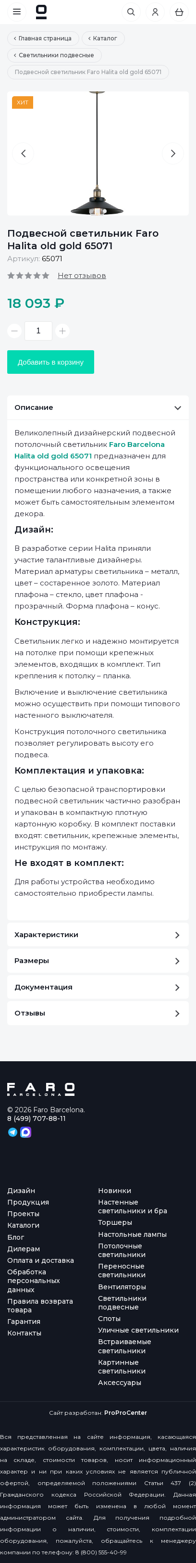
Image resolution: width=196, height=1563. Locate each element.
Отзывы (97, 1012)
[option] (98, 153)
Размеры (97, 960)
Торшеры (115, 1222)
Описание (97, 407)
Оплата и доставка (40, 1260)
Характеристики (97, 934)
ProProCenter (125, 1412)
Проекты (23, 1213)
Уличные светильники (138, 1330)
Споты (109, 1318)
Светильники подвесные (122, 1302)
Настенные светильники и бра (132, 1206)
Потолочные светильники (122, 1250)
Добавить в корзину (51, 362)
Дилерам (23, 1249)
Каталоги (23, 1225)
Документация (97, 986)
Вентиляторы (122, 1287)
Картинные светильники (122, 1366)
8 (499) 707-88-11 (36, 1118)
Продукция (28, 1202)
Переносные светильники (122, 1270)
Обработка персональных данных (33, 1281)
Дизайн (21, 1190)
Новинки (114, 1190)
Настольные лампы (132, 1234)
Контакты (24, 1333)
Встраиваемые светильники (124, 1346)
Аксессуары (119, 1382)
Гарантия (23, 1321)
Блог (15, 1237)
